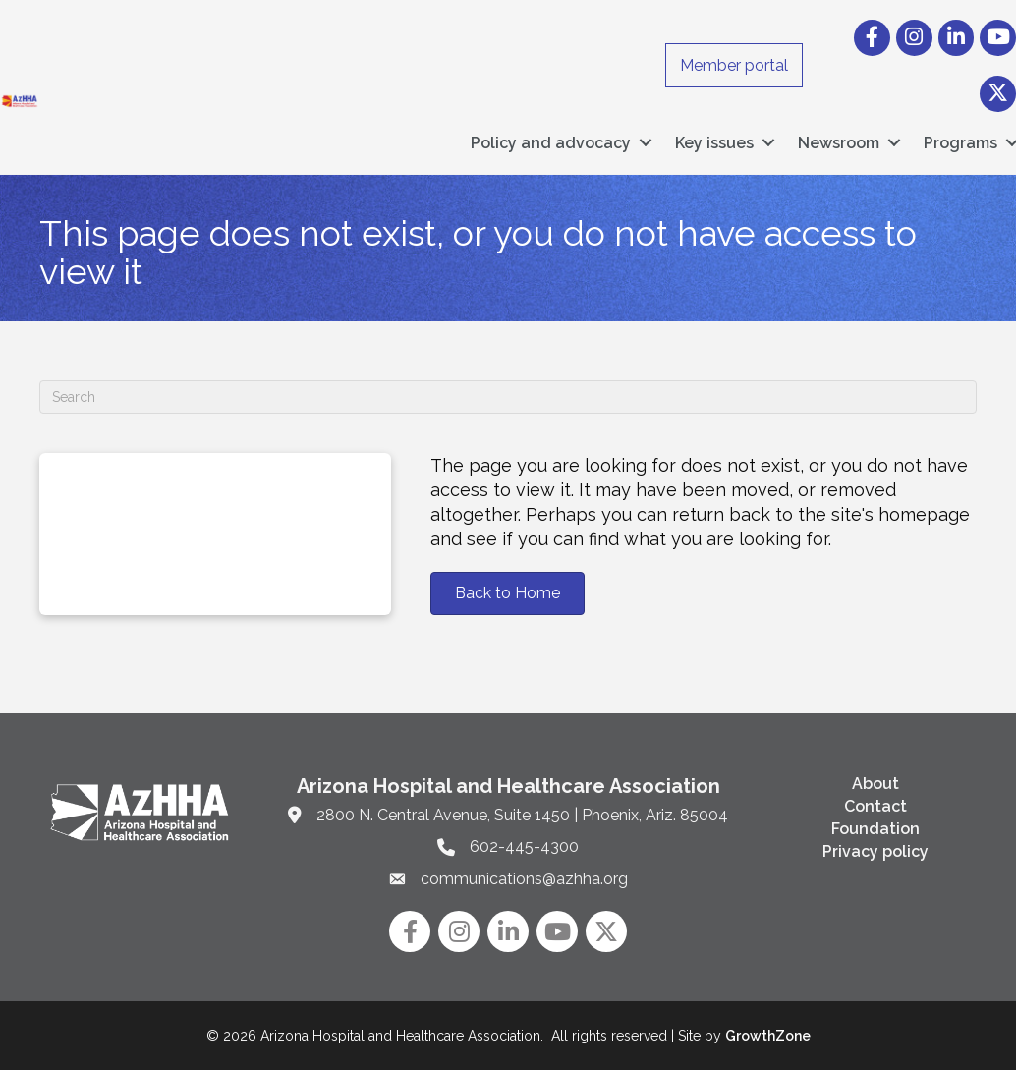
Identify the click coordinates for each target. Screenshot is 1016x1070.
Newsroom (838, 143)
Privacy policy (875, 851)
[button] (507, 593)
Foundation (875, 828)
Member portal (734, 65)
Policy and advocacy (551, 143)
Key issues (714, 143)
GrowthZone (768, 1035)
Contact (875, 806)
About (875, 783)
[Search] (508, 397)
